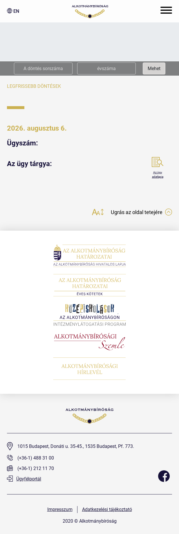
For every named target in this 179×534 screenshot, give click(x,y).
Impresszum (60, 509)
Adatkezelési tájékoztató (107, 509)
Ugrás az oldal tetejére (141, 212)
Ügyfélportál (24, 479)
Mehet (154, 68)
